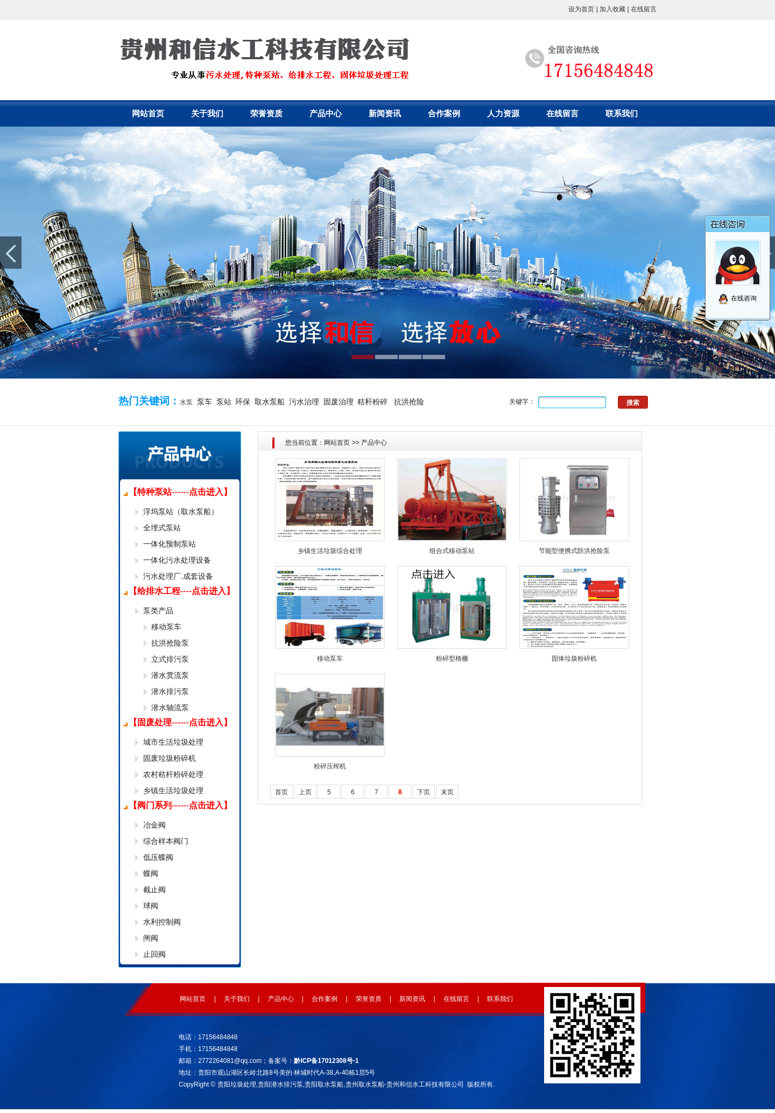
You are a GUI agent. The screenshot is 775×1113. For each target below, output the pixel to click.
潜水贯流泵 (170, 675)
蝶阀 (150, 873)
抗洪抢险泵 (170, 643)
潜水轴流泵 (170, 707)
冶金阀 (154, 825)
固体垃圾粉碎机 (574, 658)
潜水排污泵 (170, 691)
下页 (423, 792)
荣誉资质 (266, 113)
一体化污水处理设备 (177, 560)
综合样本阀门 (165, 841)
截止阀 (154, 889)
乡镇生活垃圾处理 (173, 790)
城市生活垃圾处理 (173, 742)
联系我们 (621, 113)
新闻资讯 (385, 113)
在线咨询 (737, 298)
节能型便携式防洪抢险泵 (574, 551)
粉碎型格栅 (452, 658)
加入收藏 (612, 9)
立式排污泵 (170, 659)
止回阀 (154, 954)
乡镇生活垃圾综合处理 (330, 551)
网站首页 (148, 113)
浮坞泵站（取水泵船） (181, 511)
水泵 (186, 402)
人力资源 (503, 113)
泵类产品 (158, 610)
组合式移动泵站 (452, 551)
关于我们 (207, 113)
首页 (281, 792)
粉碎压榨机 (330, 766)
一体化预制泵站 (169, 544)
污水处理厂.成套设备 (178, 576)
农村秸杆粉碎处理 (173, 774)
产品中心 (325, 113)
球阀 (150, 905)
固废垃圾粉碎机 (169, 758)
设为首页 (581, 9)
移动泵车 (166, 626)
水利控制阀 (162, 922)
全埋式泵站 (162, 527)
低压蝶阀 (158, 857)
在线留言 (644, 9)
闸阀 (150, 938)
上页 (305, 792)
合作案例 (444, 113)
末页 (447, 792)
